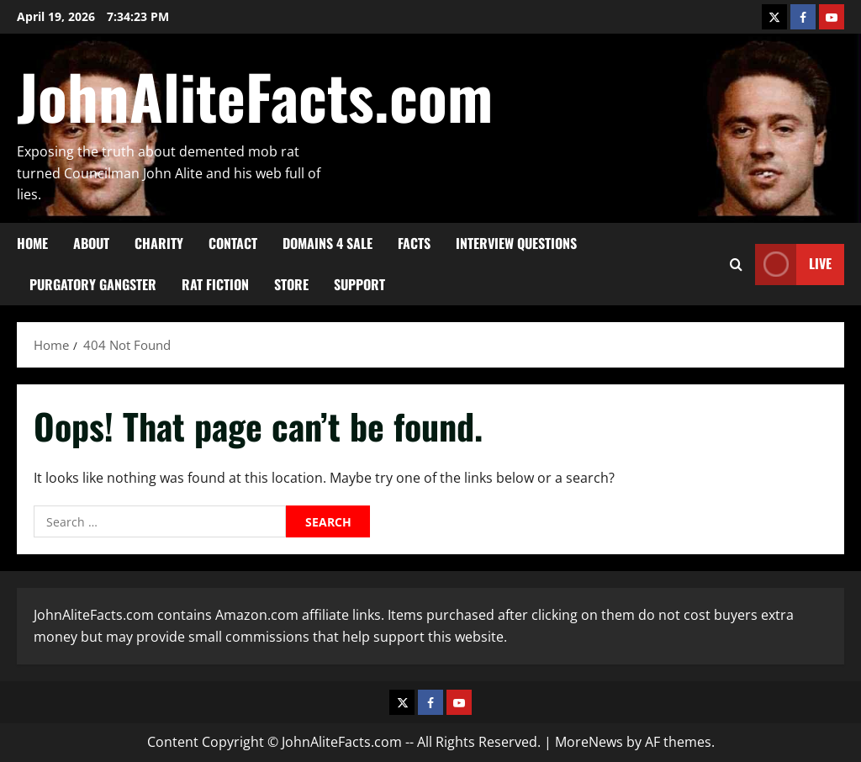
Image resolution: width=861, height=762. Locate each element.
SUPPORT (359, 284)
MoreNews (589, 742)
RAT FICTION (215, 284)
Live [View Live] (793, 263)
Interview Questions (516, 243)
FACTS (414, 243)
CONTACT (233, 243)
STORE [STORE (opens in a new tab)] (291, 284)
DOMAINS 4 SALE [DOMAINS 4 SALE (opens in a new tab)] (327, 243)
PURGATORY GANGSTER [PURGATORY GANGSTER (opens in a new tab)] (92, 284)
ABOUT (91, 243)
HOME (32, 243)
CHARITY (159, 243)
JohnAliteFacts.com (255, 95)
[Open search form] (736, 263)
